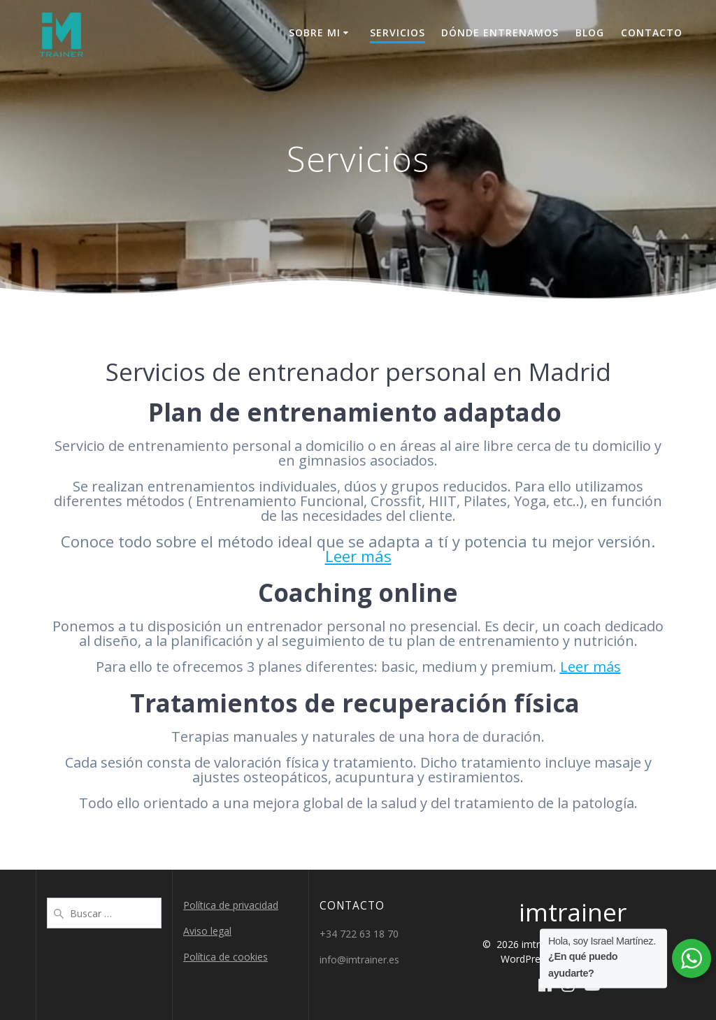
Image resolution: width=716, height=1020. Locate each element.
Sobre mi (315, 32)
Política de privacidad (230, 905)
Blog (589, 32)
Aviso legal (207, 931)
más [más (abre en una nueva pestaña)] (607, 666)
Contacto (651, 32)
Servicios (397, 32)
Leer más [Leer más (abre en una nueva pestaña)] (358, 555)
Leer (576, 666)
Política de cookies (225, 956)
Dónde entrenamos (500, 32)
